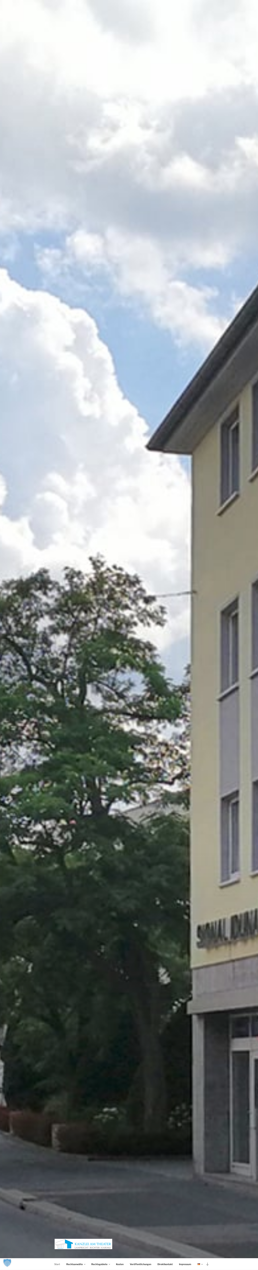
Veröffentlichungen (140, 1264)
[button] (7, 1263)
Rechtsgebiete (101, 1264)
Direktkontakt (165, 1264)
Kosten (120, 1264)
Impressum (185, 1264)
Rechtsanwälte (76, 1264)
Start (57, 1264)
